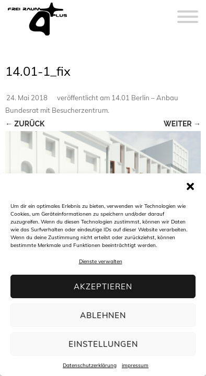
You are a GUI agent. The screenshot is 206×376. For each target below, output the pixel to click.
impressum (135, 365)
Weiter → (182, 124)
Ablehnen (103, 315)
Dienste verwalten (100, 261)
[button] (190, 186)
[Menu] (188, 10)
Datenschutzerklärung (90, 365)
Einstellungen (103, 344)
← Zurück (24, 124)
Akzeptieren (103, 286)
